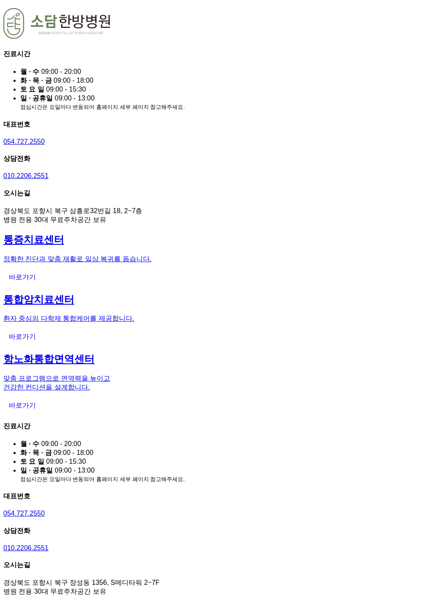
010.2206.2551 (26, 175)
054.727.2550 (24, 141)
